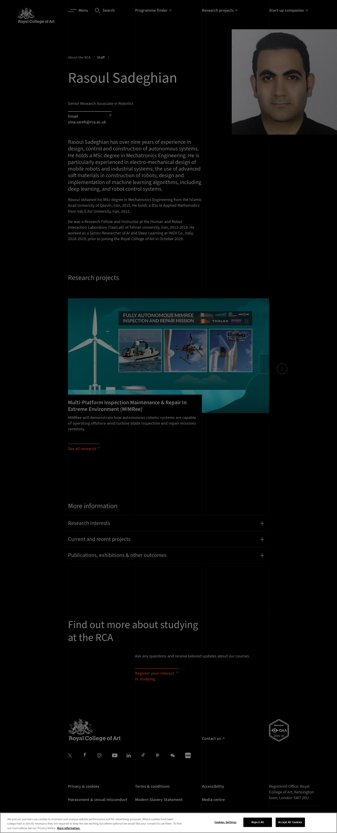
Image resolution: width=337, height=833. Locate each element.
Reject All (257, 828)
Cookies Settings (225, 828)
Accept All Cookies (290, 828)
